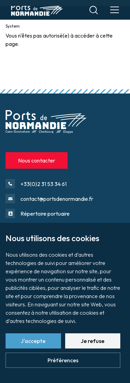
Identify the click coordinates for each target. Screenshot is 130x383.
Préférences (62, 360)
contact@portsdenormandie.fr (56, 198)
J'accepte (33, 340)
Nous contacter (36, 160)
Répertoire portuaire (45, 213)
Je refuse (92, 340)
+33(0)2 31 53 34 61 (43, 183)
